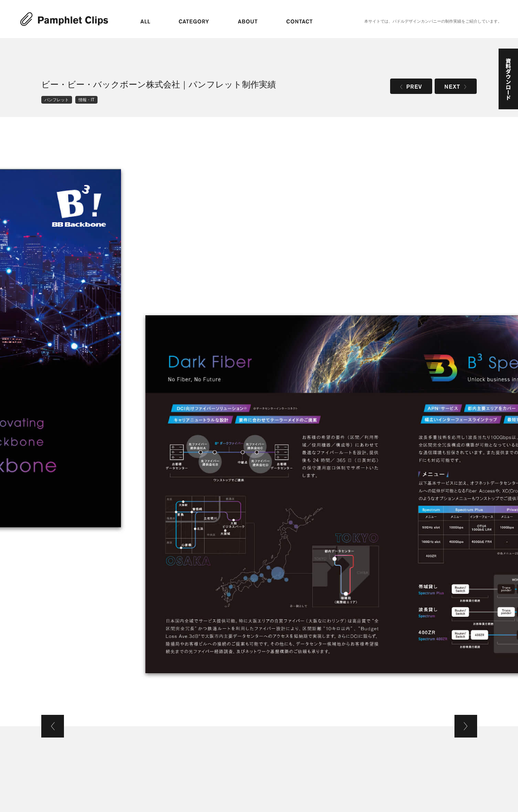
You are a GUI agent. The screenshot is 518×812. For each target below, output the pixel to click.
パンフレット (57, 100)
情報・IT (86, 100)
